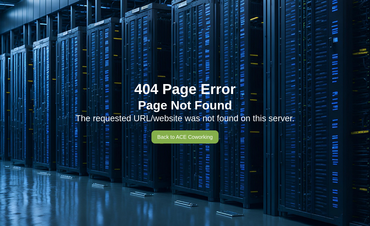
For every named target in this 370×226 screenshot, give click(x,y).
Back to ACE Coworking (185, 137)
